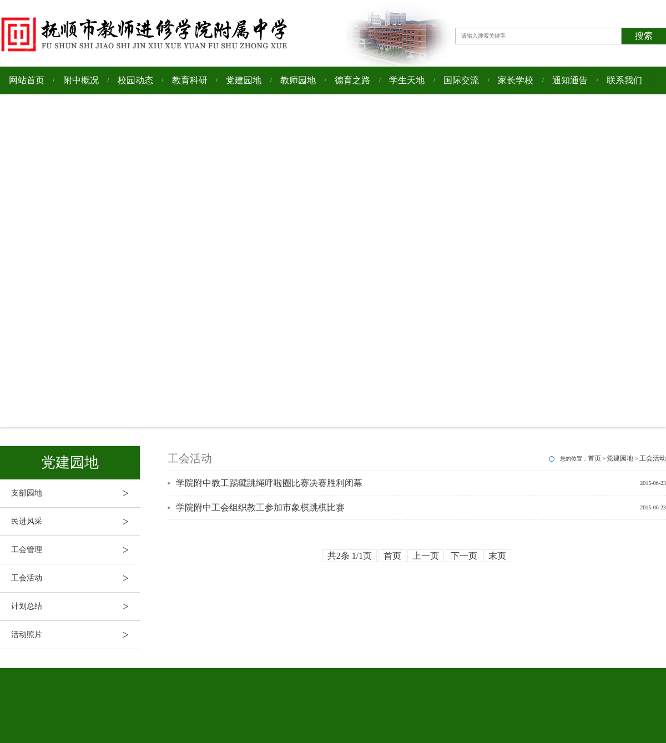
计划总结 (75, 606)
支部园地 (75, 493)
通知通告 (570, 80)
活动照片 (75, 635)
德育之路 (352, 80)
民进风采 (75, 521)
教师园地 (298, 80)
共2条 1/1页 (349, 555)
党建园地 (243, 80)
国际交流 (461, 80)
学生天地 (407, 80)
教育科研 (190, 80)
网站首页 (26, 80)
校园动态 (135, 80)
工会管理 (75, 550)
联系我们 (624, 80)
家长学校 (515, 80)
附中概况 (81, 80)
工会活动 (75, 578)
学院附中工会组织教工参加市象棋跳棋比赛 (260, 507)
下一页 (464, 555)
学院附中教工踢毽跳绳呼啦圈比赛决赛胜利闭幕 (269, 483)
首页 (594, 458)
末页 (497, 555)
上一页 (425, 555)
